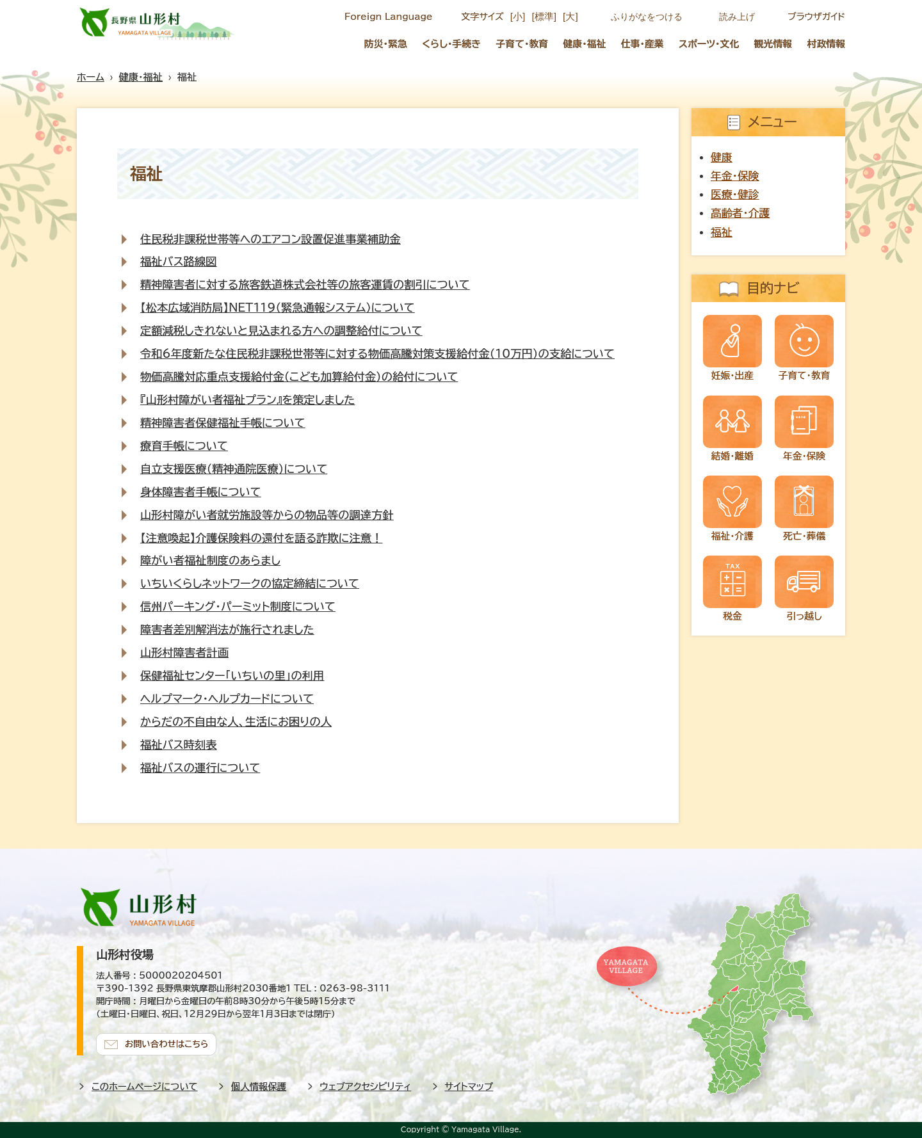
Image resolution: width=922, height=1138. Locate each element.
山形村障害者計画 (184, 652)
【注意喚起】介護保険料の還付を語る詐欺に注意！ (261, 538)
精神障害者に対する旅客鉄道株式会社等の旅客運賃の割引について (305, 284)
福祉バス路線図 (178, 261)
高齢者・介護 (740, 212)
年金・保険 (735, 175)
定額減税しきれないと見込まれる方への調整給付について (281, 330)
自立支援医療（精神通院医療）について (233, 468)
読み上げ (737, 17)
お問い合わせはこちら (166, 1043)
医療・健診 (735, 194)
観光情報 (773, 44)
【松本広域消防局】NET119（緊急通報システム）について (277, 307)
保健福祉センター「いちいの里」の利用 (232, 675)
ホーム (90, 77)
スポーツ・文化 (709, 44)
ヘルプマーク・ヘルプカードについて (227, 698)
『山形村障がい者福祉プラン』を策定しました (247, 399)
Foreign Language (388, 16)
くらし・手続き (451, 44)
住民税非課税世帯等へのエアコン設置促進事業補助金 (270, 239)
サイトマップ (469, 1086)
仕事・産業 (642, 44)
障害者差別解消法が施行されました (227, 629)
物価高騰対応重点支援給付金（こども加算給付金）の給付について (299, 376)
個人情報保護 (258, 1086)
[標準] (543, 16)
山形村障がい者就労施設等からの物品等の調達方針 (267, 514)
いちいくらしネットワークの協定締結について (249, 583)
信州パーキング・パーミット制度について (238, 606)
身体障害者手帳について (200, 491)
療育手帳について (184, 445)
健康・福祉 (584, 44)
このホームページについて (145, 1086)
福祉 (721, 232)
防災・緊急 (385, 44)
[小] (518, 16)
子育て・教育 (522, 44)
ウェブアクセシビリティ (366, 1086)
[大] (570, 16)
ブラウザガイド (816, 16)
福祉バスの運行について (200, 767)
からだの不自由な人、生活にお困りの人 (236, 721)
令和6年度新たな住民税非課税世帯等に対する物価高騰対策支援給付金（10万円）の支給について (377, 353)
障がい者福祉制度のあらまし (210, 560)
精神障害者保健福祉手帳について (222, 422)
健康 (721, 157)
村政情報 (826, 44)
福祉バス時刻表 (178, 744)
